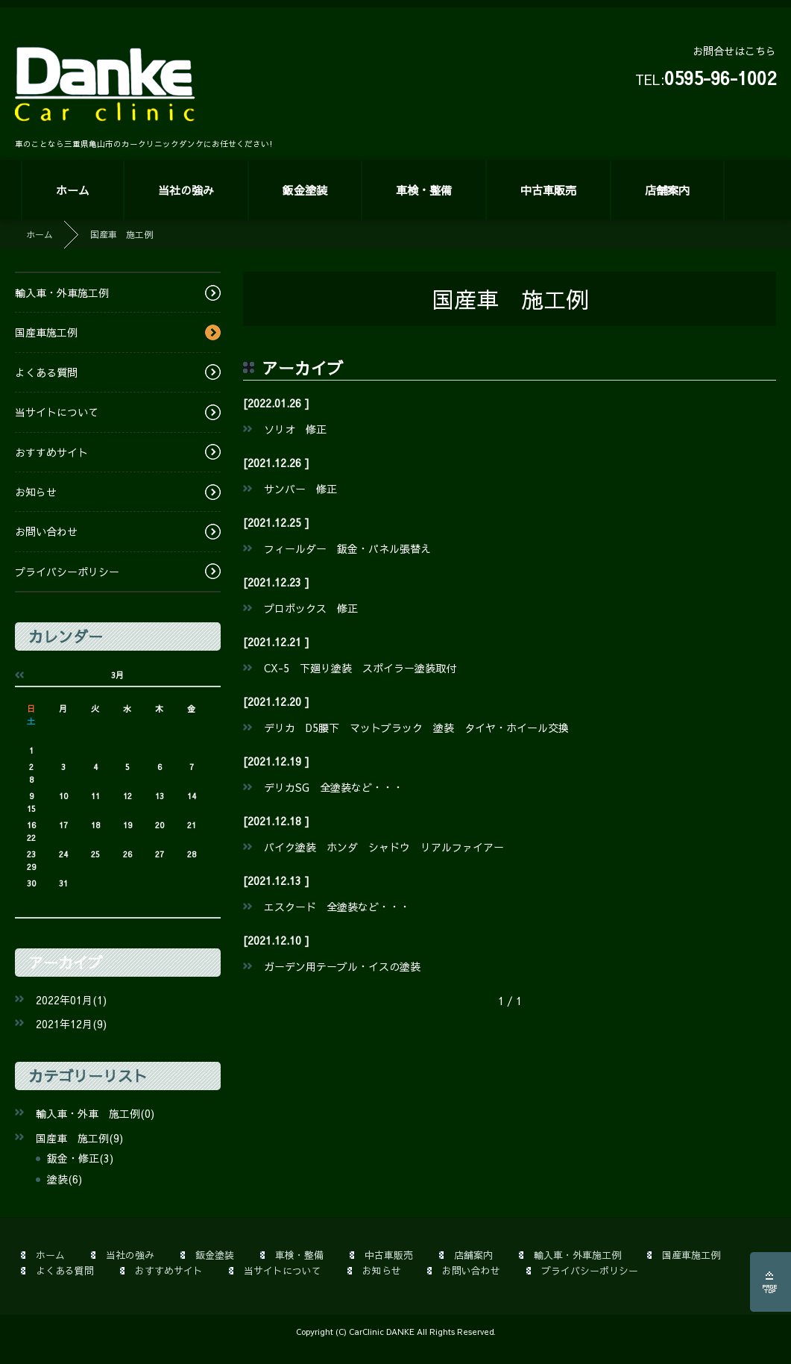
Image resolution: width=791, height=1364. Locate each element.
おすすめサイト (51, 452)
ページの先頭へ (770, 1282)
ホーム (72, 190)
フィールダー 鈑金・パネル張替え (347, 548)
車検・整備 (424, 190)
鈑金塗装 (305, 190)
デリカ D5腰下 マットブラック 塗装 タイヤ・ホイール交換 (416, 727)
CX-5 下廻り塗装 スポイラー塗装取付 (360, 667)
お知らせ (36, 491)
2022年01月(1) (71, 999)
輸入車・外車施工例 (62, 292)
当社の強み (186, 190)
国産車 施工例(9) (79, 1137)
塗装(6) (64, 1178)
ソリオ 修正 (295, 429)
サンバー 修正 (300, 488)
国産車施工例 (46, 332)
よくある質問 (46, 372)
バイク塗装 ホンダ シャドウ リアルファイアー (384, 846)
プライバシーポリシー (67, 571)
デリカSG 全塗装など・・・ (333, 787)
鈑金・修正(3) (80, 1158)
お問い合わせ (46, 531)
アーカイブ (65, 962)
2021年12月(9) (71, 1023)
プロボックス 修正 (311, 608)
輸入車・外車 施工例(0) (95, 1113)
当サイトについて (56, 411)
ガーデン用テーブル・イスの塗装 (342, 966)
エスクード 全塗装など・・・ (337, 906)
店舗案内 (667, 190)
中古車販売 (548, 190)
